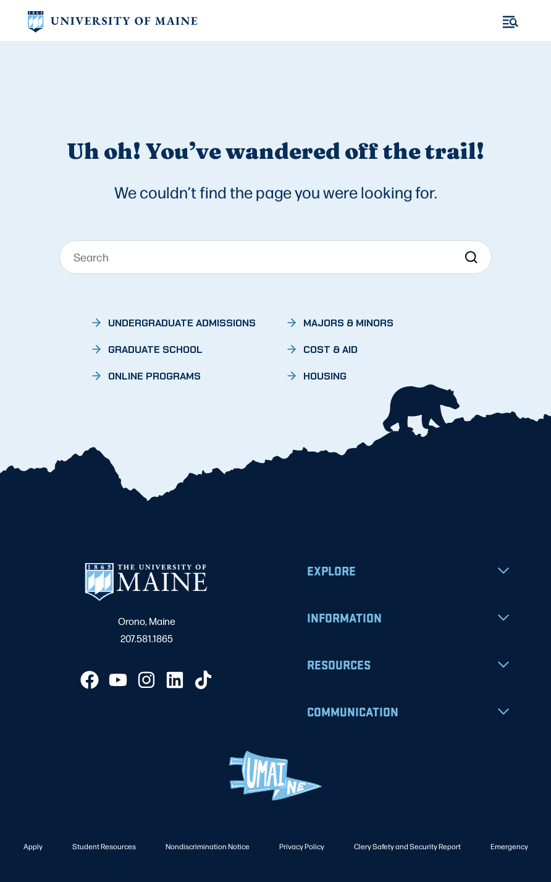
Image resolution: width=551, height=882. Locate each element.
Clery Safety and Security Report (407, 846)
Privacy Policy (301, 846)
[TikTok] (203, 680)
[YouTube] (118, 680)
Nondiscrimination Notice (208, 846)
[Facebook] (89, 680)
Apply (33, 846)
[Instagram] (146, 680)
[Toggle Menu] (510, 22)
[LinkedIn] (175, 680)
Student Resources (104, 846)
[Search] (275, 257)
